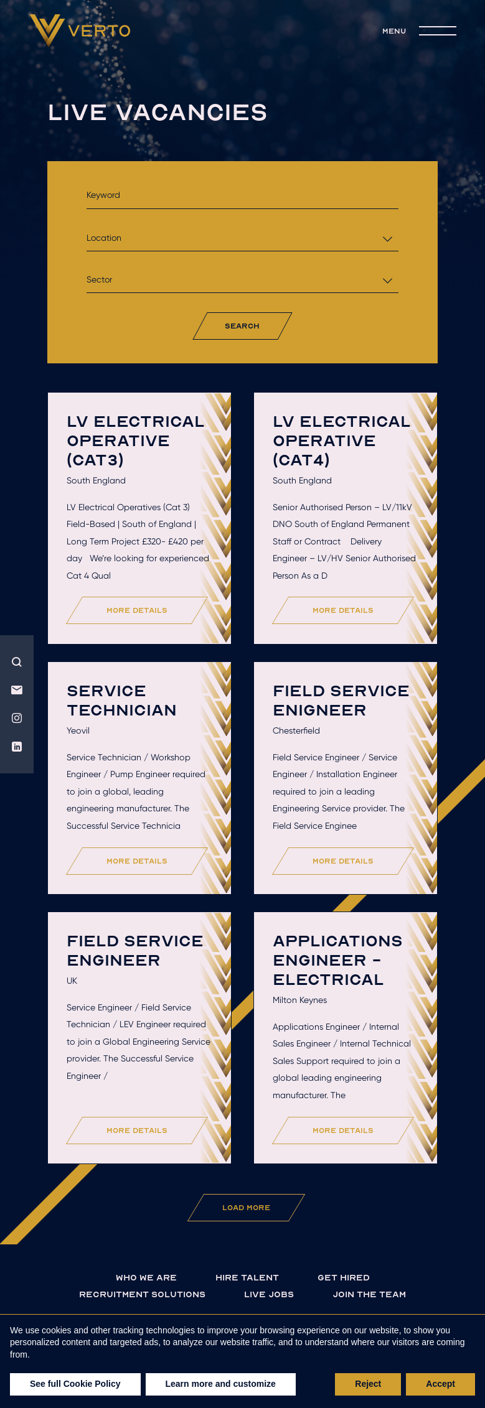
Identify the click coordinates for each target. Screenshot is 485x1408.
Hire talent (247, 1277)
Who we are (146, 1277)
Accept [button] (440, 1384)
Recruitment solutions (142, 1294)
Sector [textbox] (99, 279)
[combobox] (242, 238)
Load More (246, 1207)
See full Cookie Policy (75, 1384)
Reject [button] (368, 1384)
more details (136, 610)
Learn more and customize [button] (221, 1384)
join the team (369, 1294)
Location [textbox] (104, 238)
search (242, 325)
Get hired (344, 1277)
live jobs (269, 1294)
